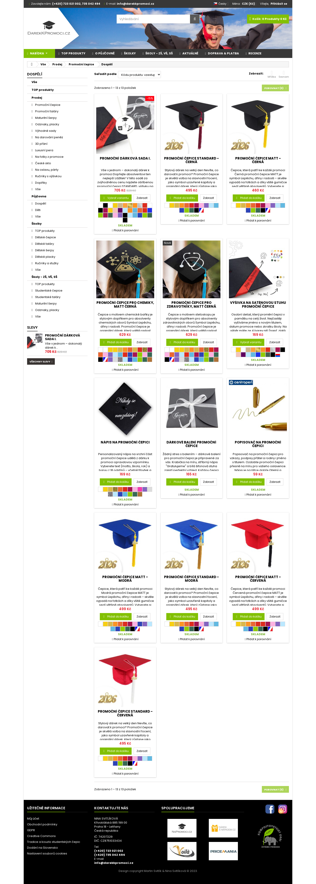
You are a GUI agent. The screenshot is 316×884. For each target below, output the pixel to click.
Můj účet (33, 818)
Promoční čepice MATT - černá (258, 160)
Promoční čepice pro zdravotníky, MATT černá (191, 304)
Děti (37, 210)
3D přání (40, 144)
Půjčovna (39, 196)
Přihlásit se (279, 4)
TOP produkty (43, 90)
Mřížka (272, 74)
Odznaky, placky (46, 124)
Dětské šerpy (44, 250)
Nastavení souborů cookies (47, 853)
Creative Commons (41, 836)
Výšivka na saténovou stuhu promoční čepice (258, 304)
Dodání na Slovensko (42, 848)
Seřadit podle (105, 74)
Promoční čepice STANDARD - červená (125, 713)
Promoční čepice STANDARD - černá (191, 160)
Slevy (32, 327)
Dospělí (40, 203)
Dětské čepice (45, 237)
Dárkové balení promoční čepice (191, 444)
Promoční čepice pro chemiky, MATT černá (125, 304)
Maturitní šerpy (45, 118)
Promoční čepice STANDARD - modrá (191, 579)
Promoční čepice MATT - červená (258, 579)
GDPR (31, 830)
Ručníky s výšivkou (48, 176)
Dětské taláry (44, 244)
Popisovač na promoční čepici (258, 444)
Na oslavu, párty (46, 170)
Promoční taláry (46, 111)
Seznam (284, 74)
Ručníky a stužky (46, 263)
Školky (37, 224)
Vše (34, 82)
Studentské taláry (47, 297)
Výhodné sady (45, 131)
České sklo (42, 163)
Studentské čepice (48, 290)
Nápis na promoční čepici (125, 442)
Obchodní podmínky (42, 824)
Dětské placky (44, 257)
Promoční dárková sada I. (62, 337)
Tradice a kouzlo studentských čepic (53, 842)
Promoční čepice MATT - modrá (125, 579)
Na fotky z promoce (49, 157)
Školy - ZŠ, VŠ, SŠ (44, 277)
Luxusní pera (43, 150)
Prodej (37, 98)
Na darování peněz (48, 137)
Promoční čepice (47, 105)
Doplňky (40, 183)
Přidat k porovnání (126, 230)
